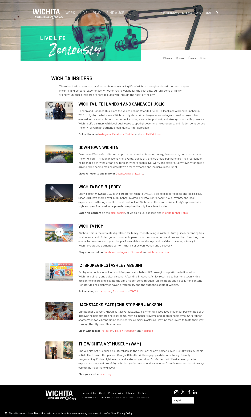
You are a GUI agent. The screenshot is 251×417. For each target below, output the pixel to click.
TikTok (134, 291)
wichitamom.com (158, 252)
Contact (142, 392)
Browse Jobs (89, 392)
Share (169, 58)
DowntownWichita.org (129, 173)
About (102, 392)
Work (70, 12)
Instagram (104, 134)
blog (113, 212)
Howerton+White (142, 397)
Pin (204, 58)
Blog (208, 12)
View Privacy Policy (121, 413)
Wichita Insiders (169, 12)
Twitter (129, 134)
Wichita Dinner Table (175, 212)
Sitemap (130, 392)
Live (84, 12)
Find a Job (115, 12)
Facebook (118, 134)
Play (97, 12)
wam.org (105, 374)
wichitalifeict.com (151, 134)
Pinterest (136, 252)
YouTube (147, 330)
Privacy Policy (115, 392)
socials (121, 212)
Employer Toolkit (192, 12)
